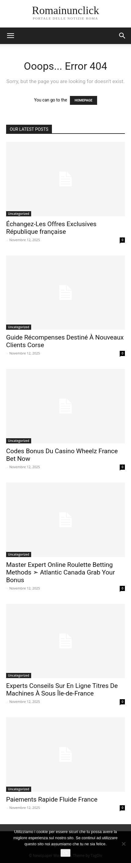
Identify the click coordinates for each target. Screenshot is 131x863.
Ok (65, 852)
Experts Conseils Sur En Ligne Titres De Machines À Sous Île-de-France (62, 689)
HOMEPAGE (83, 100)
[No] (123, 844)
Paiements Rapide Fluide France (51, 799)
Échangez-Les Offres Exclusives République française (51, 227)
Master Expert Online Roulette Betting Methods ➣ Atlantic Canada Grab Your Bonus (60, 572)
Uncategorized (18, 213)
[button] (10, 36)
